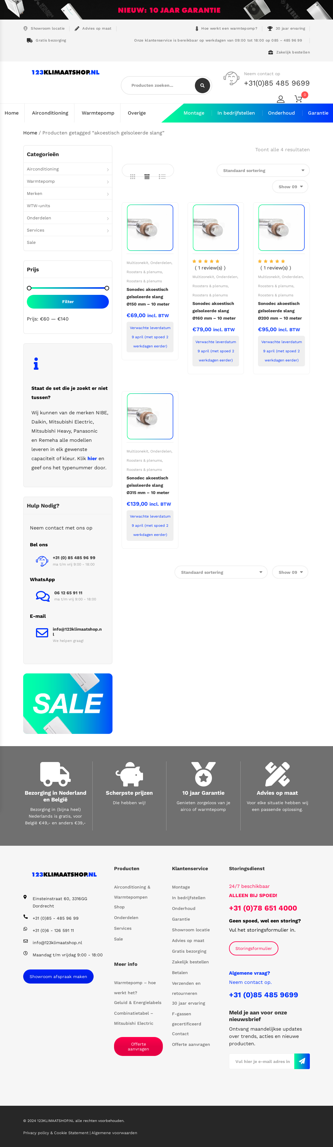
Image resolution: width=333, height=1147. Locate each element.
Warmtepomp (98, 113)
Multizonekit (137, 262)
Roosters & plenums (144, 271)
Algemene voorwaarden (114, 1132)
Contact (180, 1033)
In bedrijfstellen (236, 113)
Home (12, 113)
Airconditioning (50, 113)
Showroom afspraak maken (58, 976)
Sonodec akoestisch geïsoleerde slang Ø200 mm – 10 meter (280, 310)
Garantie (318, 113)
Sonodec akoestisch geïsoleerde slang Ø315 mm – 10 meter (148, 485)
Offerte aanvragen (138, 1046)
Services (35, 229)
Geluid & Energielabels (137, 1002)
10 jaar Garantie (203, 793)
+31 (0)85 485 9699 (263, 994)
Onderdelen (160, 262)
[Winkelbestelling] (263, 170)
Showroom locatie (44, 29)
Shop (119, 906)
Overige (137, 113)
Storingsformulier (253, 948)
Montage (194, 113)
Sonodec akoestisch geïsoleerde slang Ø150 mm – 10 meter (148, 296)
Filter (68, 301)
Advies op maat (93, 29)
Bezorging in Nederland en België (55, 796)
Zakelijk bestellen (289, 52)
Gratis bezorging (46, 40)
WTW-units (38, 205)
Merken (34, 193)
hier (92, 458)
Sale (31, 242)
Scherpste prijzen (129, 793)
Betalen (180, 972)
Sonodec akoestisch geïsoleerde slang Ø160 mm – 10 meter (214, 310)
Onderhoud (281, 113)
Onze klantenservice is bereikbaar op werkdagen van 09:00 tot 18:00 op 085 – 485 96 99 (217, 40)
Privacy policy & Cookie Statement (56, 1132)
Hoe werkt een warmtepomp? (226, 29)
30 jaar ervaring (286, 29)
